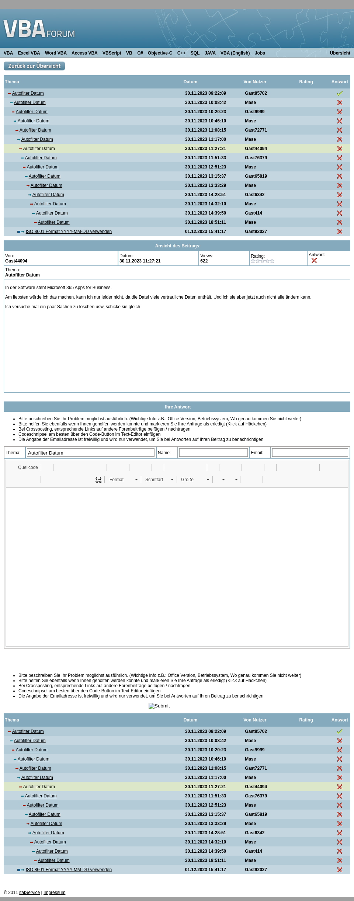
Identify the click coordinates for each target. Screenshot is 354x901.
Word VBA (55, 53)
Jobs (259, 53)
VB (128, 53)
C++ (181, 53)
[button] (24, 467)
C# (139, 53)
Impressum (54, 892)
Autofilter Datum (28, 93)
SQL (195, 53)
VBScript (111, 53)
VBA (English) (235, 53)
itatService (29, 892)
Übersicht (340, 53)
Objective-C (159, 53)
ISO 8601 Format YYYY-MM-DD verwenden (69, 231)
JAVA (210, 53)
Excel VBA (28, 53)
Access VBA (84, 53)
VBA (8, 53)
